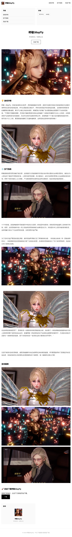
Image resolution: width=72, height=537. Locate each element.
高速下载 (67, 3)
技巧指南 (59, 3)
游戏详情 (51, 3)
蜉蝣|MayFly (8, 3)
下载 (6, 497)
